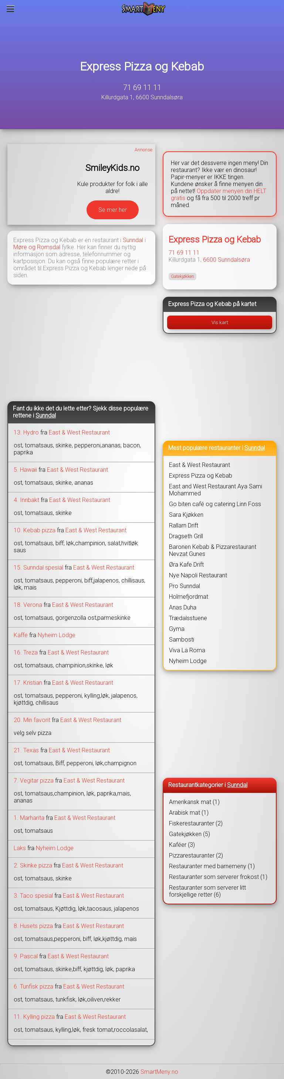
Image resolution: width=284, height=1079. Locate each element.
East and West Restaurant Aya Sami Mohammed (215, 490)
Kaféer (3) (182, 844)
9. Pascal (26, 956)
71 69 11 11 (142, 87)
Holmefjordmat (188, 596)
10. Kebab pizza (34, 530)
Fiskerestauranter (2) (196, 823)
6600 (209, 259)
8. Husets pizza (33, 925)
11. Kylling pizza (34, 1016)
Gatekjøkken (182, 276)
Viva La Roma (187, 650)
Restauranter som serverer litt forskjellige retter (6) (207, 891)
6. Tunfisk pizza (33, 986)
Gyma (177, 628)
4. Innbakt (26, 500)
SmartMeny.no (159, 1071)
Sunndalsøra (234, 259)
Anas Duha (182, 607)
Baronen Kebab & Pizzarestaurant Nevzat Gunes (212, 550)
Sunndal (133, 240)
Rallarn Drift (183, 525)
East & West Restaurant (79, 432)
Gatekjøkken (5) (189, 834)
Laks (20, 848)
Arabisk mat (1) (189, 812)
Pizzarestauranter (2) (196, 855)
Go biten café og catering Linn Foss (215, 504)
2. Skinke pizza (33, 865)
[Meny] (10, 9)
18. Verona (28, 604)
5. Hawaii (25, 469)
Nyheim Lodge (56, 635)
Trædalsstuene (188, 618)
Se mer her (112, 209)
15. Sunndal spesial (38, 567)
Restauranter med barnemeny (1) (212, 866)
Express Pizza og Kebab (142, 66)
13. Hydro (26, 432)
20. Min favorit (32, 720)
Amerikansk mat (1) (194, 801)
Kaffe (21, 635)
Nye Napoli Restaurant (198, 575)
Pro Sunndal (184, 586)
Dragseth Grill (186, 536)
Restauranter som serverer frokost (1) (218, 876)
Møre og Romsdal (36, 247)
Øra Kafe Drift (186, 564)
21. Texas (26, 750)
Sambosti (181, 639)
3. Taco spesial (33, 895)
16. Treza (26, 652)
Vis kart (220, 322)
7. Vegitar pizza (34, 780)
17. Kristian (28, 682)
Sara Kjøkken (186, 514)
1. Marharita (29, 817)
